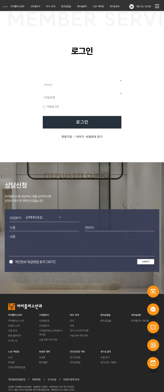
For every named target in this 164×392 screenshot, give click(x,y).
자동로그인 (53, 106)
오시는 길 (12, 340)
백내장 (11, 362)
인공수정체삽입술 (16, 367)
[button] (132, 5)
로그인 (82, 122)
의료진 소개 (13, 325)
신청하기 (146, 261)
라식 (72, 320)
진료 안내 (12, 330)
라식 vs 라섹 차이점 (79, 330)
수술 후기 (105, 357)
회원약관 (36, 379)
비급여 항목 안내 (71, 379)
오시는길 (52, 379)
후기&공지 (118, 6)
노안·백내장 (103, 6)
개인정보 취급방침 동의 (35, 261)
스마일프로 (44, 320)
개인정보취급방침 (16, 379)
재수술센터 (86, 6)
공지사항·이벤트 (108, 362)
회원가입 (139, 6)
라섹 (72, 325)
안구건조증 (75, 357)
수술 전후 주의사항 (48, 339)
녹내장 (42, 357)
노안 (10, 357)
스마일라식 (41, 6)
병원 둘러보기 (15, 335)
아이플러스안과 (24, 6)
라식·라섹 (56, 6)
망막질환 (43, 362)
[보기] (51, 261)
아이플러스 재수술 (140, 320)
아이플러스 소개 (16, 320)
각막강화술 (75, 362)
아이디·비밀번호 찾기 (89, 137)
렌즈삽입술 (71, 6)
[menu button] (157, 6)
